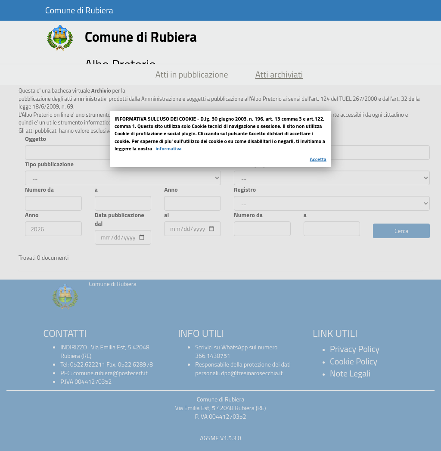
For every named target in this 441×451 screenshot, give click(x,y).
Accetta (318, 159)
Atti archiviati (279, 74)
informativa (168, 148)
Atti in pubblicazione (191, 74)
